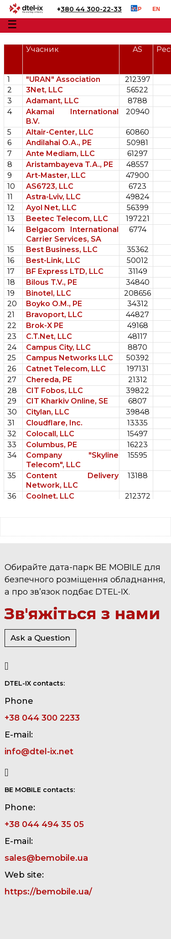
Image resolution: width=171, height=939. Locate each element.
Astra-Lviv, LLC (53, 196)
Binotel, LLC (48, 293)
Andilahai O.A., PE (59, 142)
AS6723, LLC (49, 186)
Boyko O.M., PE (54, 303)
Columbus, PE (51, 444)
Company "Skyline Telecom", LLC (72, 460)
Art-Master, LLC (56, 175)
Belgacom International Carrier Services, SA (72, 234)
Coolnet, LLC (50, 496)
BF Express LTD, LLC (65, 271)
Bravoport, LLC (54, 314)
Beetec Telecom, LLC (67, 218)
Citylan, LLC (47, 412)
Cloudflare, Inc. (54, 423)
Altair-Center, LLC (59, 132)
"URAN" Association (63, 79)
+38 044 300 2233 (42, 718)
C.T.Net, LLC (49, 336)
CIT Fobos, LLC (54, 390)
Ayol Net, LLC (51, 207)
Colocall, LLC (50, 433)
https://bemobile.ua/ (48, 892)
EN (156, 9)
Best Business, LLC (62, 249)
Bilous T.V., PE (51, 282)
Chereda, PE (49, 379)
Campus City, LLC (58, 347)
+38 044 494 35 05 (44, 824)
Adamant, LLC (52, 100)
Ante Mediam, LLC (60, 153)
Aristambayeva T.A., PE (69, 164)
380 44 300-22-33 (91, 9)
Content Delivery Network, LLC (72, 480)
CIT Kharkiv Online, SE (67, 401)
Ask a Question (40, 637)
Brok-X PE (44, 325)
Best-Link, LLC (53, 260)
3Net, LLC (44, 90)
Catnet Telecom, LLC (66, 368)
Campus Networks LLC (69, 357)
